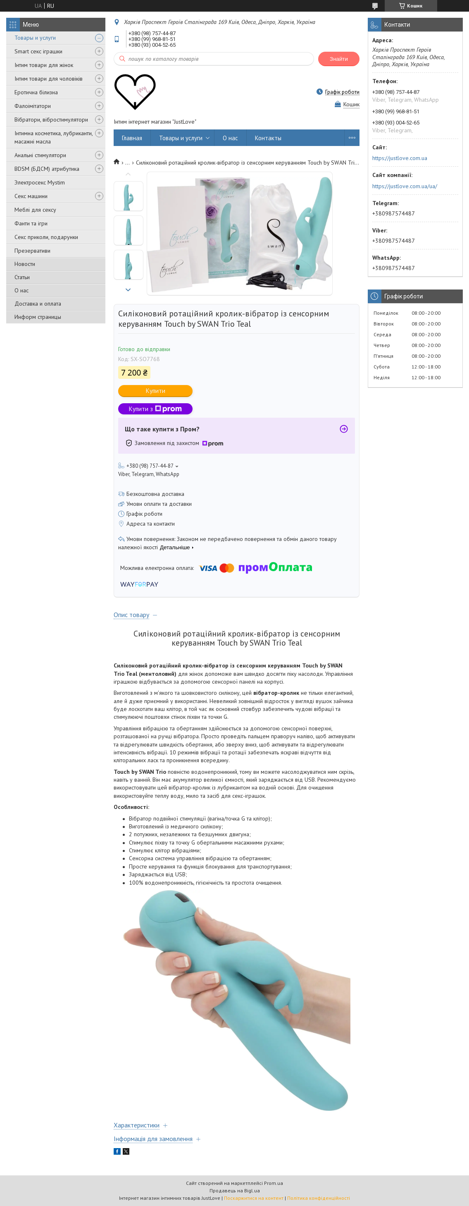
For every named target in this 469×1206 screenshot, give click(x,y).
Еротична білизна (36, 92)
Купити (155, 391)
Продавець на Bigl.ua (235, 1190)
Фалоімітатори (32, 106)
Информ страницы (37, 317)
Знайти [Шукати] (339, 59)
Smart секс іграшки (38, 51)
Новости (24, 264)
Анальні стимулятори (40, 155)
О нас (21, 290)
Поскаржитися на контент (253, 1198)
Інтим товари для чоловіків (48, 78)
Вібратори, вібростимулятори (51, 119)
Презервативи (32, 250)
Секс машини (31, 196)
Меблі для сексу (35, 209)
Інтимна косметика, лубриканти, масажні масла (53, 137)
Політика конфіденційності (318, 1198)
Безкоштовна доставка (155, 494)
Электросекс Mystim (39, 182)
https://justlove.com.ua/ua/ (404, 186)
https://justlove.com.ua (399, 158)
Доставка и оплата (37, 303)
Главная (132, 138)
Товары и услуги (35, 37)
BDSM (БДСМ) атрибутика (46, 168)
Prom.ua (273, 1183)
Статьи (22, 277)
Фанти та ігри (31, 223)
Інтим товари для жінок (43, 65)
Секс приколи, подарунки (46, 237)
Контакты (268, 138)
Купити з (155, 409)
